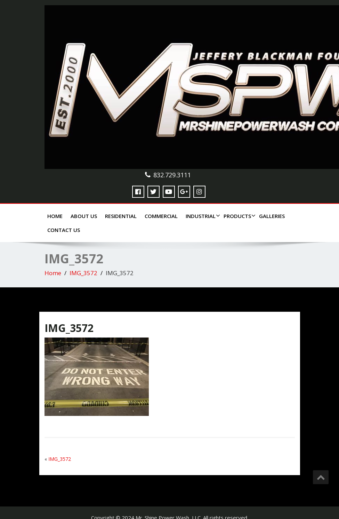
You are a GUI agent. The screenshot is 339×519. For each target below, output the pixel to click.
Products (239, 215)
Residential (121, 215)
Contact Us (63, 229)
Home (55, 215)
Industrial (202, 215)
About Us (84, 215)
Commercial (161, 215)
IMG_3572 (83, 273)
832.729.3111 (172, 175)
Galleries (272, 215)
